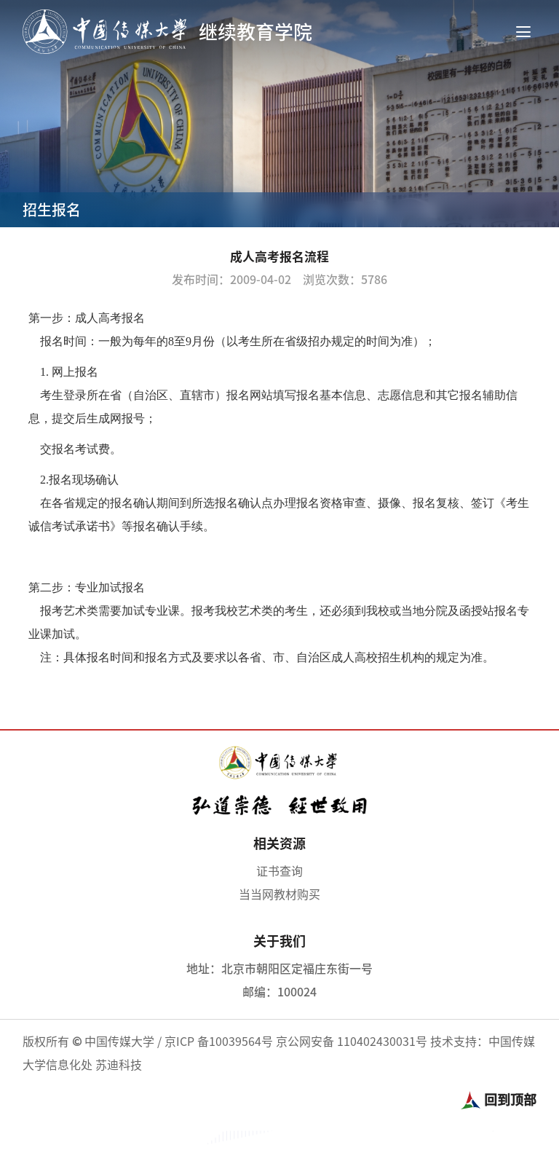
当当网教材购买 (279, 894)
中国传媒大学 (119, 1041)
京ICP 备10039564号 (218, 1041)
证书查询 (279, 871)
